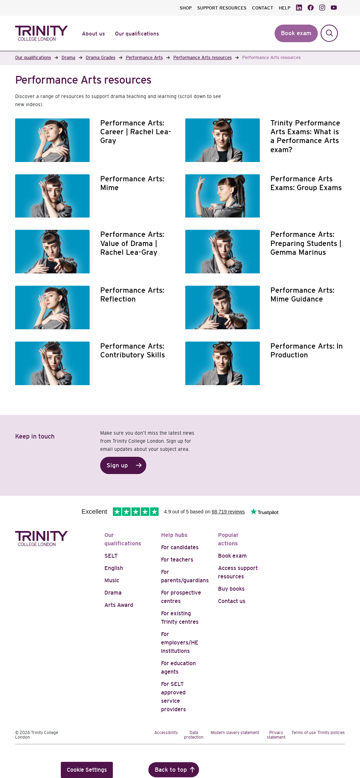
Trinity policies (331, 732)
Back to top (171, 769)
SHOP (186, 8)
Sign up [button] (117, 465)
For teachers (177, 560)
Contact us (231, 601)
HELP (284, 8)
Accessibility (166, 732)
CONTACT (262, 8)
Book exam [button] (296, 33)
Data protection (194, 735)
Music (111, 580)
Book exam (232, 556)
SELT (111, 556)
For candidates (180, 547)
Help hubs (174, 535)
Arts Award (118, 605)
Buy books (231, 589)
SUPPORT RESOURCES (221, 8)
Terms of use (303, 732)
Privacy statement (276, 735)
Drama (113, 593)
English (113, 568)
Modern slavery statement (235, 732)
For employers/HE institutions (179, 642)
